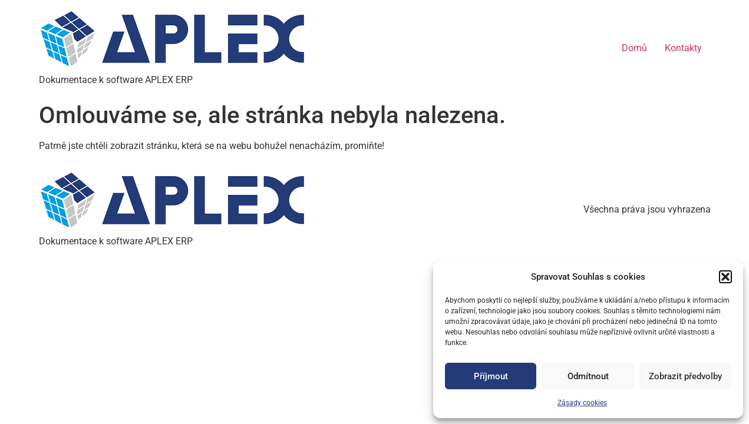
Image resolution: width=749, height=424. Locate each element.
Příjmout (491, 376)
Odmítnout (588, 376)
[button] (725, 277)
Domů (634, 48)
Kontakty (683, 48)
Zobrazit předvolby (685, 376)
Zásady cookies (582, 403)
